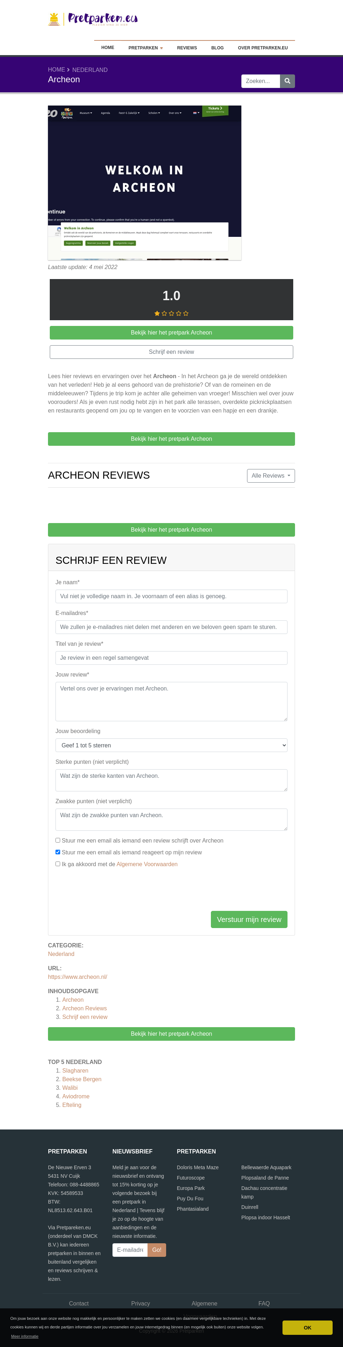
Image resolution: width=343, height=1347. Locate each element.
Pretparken (146, 47)
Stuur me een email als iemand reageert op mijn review (132, 852)
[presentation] (109, 891)
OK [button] (307, 1328)
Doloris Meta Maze (198, 1167)
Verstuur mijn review (249, 919)
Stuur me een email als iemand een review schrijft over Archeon (142, 841)
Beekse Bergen (81, 1079)
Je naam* (67, 582)
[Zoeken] (287, 81)
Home (107, 47)
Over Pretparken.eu (263, 47)
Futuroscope (191, 1178)
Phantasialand (193, 1209)
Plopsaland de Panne (265, 1178)
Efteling (71, 1105)
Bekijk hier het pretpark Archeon (171, 1034)
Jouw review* (72, 675)
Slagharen (75, 1071)
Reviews (187, 47)
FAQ (264, 1303)
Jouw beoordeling (77, 731)
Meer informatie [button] (24, 1336)
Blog (217, 47)
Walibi (70, 1088)
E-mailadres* (71, 613)
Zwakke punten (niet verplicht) (93, 801)
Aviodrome (76, 1096)
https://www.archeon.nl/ (77, 977)
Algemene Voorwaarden (147, 864)
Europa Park (191, 1188)
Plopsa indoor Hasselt (265, 1217)
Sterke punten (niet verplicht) (92, 762)
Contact (79, 1303)
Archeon (73, 1000)
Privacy (140, 1303)
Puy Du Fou (190, 1198)
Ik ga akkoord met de (120, 864)
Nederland (90, 70)
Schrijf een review (84, 1017)
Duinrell (249, 1207)
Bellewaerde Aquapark (266, 1167)
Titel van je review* (79, 644)
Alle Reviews (269, 476)
